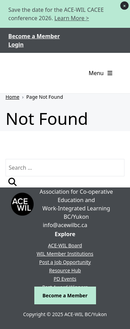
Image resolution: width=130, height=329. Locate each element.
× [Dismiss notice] (124, 5)
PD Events (65, 278)
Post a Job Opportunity (65, 262)
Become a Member (34, 36)
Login (16, 44)
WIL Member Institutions (65, 253)
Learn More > (71, 18)
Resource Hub (65, 270)
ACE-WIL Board (65, 245)
